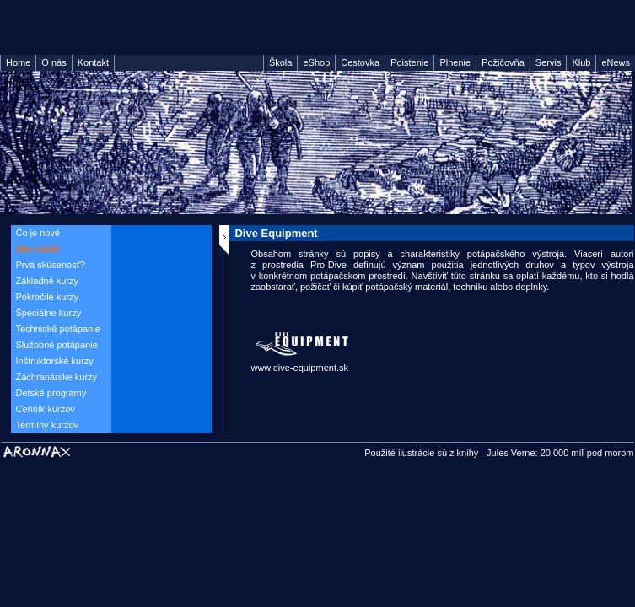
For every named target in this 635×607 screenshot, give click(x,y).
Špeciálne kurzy (49, 313)
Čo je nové (38, 233)
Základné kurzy (47, 281)
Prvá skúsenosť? (50, 265)
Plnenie (455, 62)
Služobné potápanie (57, 345)
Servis (548, 62)
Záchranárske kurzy (57, 377)
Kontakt (93, 62)
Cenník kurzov (45, 409)
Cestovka (360, 62)
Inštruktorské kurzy (55, 361)
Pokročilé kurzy (47, 297)
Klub (581, 62)
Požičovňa (503, 62)
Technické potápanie (58, 329)
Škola (281, 62)
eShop (316, 62)
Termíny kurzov (47, 425)
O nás (53, 62)
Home (18, 62)
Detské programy (51, 393)
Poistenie (409, 62)
